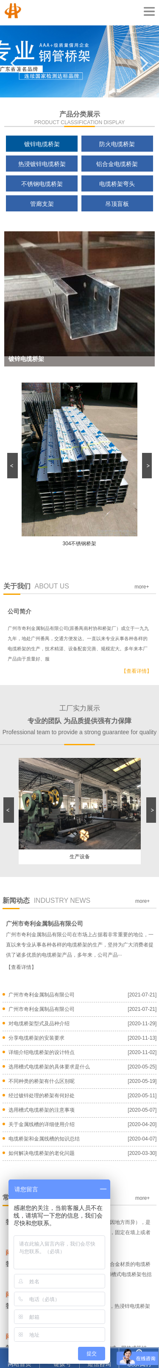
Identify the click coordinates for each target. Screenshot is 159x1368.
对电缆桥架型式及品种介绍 (39, 1024)
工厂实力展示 (79, 720)
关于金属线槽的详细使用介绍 (41, 1124)
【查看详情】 (136, 671)
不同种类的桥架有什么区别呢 (41, 1081)
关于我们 (36, 586)
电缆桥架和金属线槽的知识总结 (44, 1139)
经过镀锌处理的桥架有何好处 (41, 1096)
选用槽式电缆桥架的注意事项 (41, 1110)
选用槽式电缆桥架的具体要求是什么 (49, 1067)
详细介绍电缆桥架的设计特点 (41, 1052)
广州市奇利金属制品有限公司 (44, 924)
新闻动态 (47, 900)
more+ (141, 587)
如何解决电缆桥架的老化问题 (41, 1153)
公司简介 (19, 611)
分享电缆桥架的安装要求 (36, 1038)
